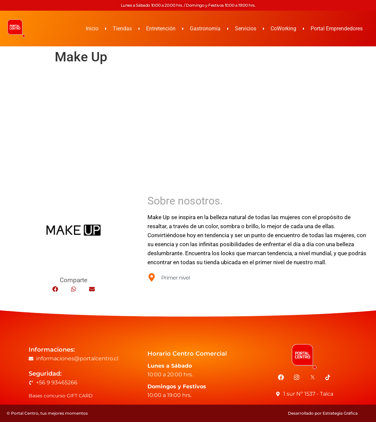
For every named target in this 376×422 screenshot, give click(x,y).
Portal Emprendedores (337, 28)
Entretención (160, 28)
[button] (55, 289)
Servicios (245, 28)
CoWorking (283, 28)
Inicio (92, 28)
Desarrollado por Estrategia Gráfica (323, 413)
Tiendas (122, 28)
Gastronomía (205, 28)
